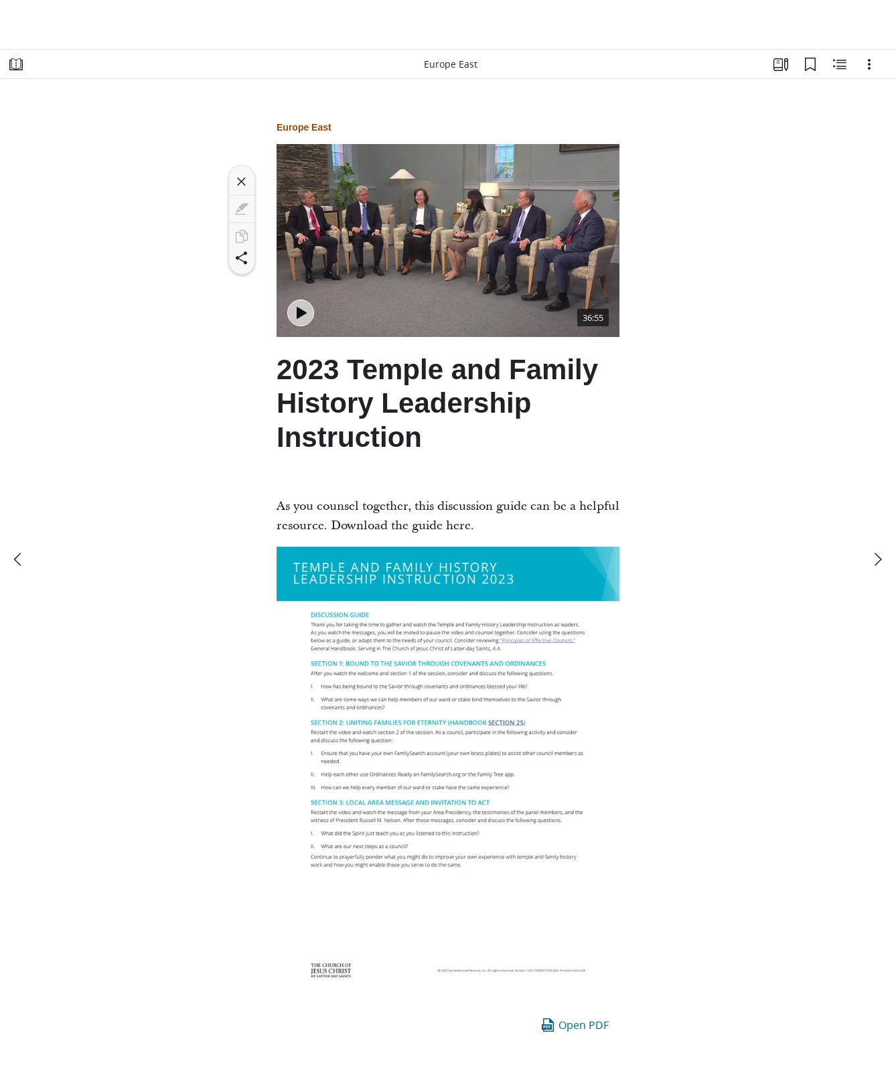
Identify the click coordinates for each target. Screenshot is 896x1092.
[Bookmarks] (810, 64)
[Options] (869, 64)
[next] (877, 559)
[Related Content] (839, 64)
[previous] (18, 559)
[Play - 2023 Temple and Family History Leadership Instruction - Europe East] (300, 312)
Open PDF (574, 1025)
